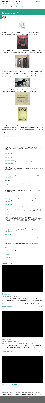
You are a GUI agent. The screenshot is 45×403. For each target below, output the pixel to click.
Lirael (6, 241)
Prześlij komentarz (5, 259)
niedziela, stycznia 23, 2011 (9, 150)
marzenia (15, 50)
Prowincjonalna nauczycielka (11, 1)
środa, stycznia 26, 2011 (9, 257)
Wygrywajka (7, 339)
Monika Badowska (8, 153)
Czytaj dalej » (40, 306)
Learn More (21, 401)
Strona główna (4, 6)
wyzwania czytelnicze (23, 125)
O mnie (10, 6)
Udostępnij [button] (4, 306)
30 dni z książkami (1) (10, 384)
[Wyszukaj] (38, 1)
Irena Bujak (7, 254)
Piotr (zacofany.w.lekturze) (9, 145)
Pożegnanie (7, 294)
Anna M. (6, 180)
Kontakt (15, 6)
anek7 (6, 224)
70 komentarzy (9, 351)
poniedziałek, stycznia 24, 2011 (10, 239)
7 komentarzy (9, 306)
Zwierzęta (20, 6)
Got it (25, 401)
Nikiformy (18, 89)
